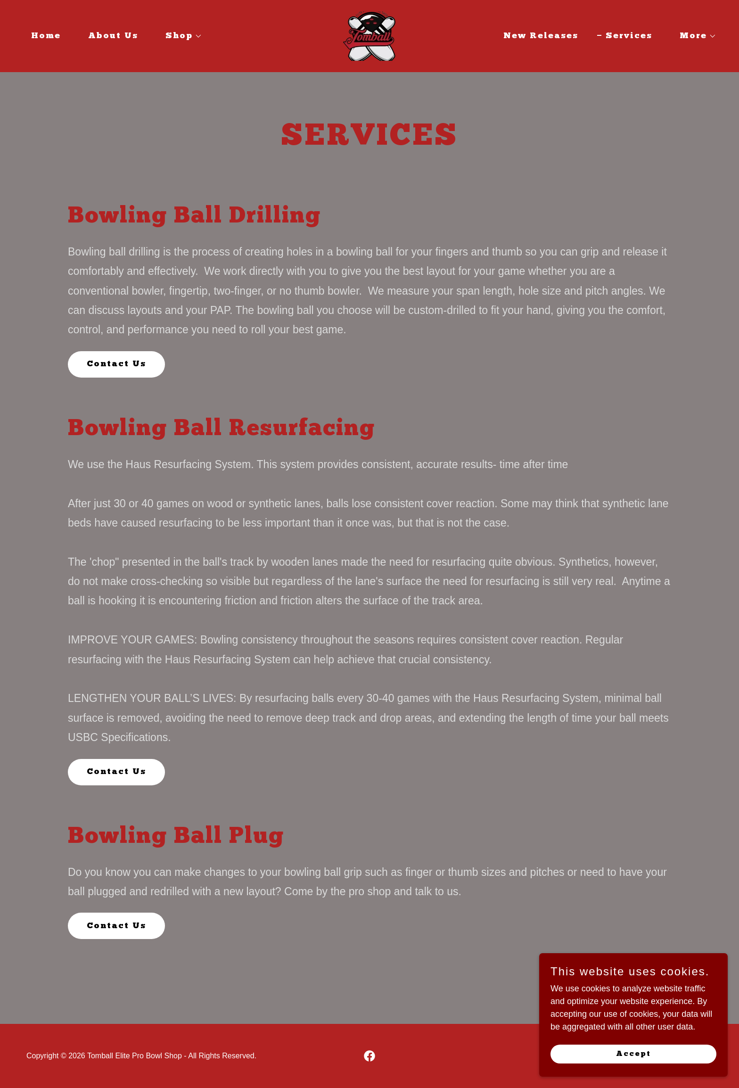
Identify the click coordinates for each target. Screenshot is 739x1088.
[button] (179, 36)
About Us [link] (113, 36)
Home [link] (46, 36)
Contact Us (116, 364)
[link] (369, 35)
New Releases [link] (540, 36)
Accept (633, 1054)
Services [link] (629, 36)
